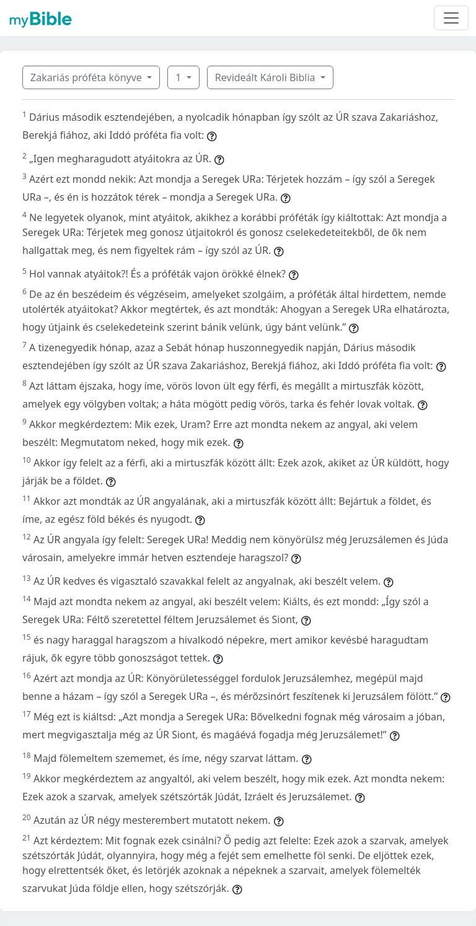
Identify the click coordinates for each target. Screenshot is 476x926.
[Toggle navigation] (451, 18)
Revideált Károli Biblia (266, 77)
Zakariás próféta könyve (87, 77)
